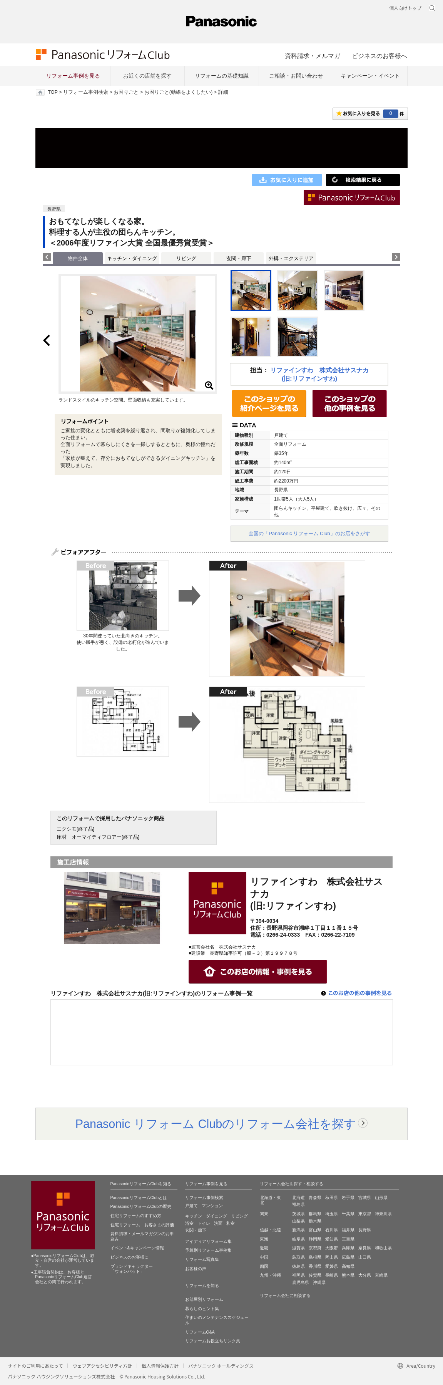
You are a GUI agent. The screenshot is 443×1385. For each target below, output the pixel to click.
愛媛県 (331, 1266)
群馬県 (315, 1213)
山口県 (364, 1257)
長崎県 (331, 1275)
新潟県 (298, 1229)
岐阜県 (298, 1239)
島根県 (315, 1257)
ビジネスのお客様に (129, 1257)
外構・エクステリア (291, 258)
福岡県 (298, 1275)
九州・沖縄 (270, 1275)
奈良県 (364, 1248)
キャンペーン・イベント (370, 76)
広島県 (348, 1257)
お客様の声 (195, 1268)
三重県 (348, 1239)
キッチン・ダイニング (132, 258)
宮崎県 (381, 1275)
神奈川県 (383, 1213)
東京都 (364, 1213)
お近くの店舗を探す (147, 76)
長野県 (364, 1229)
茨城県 (298, 1213)
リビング (186, 258)
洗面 (218, 1223)
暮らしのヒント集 (202, 1308)
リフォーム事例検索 (85, 92)
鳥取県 (298, 1257)
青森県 (315, 1197)
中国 (264, 1257)
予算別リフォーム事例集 (208, 1250)
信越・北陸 (270, 1229)
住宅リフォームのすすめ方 (135, 1215)
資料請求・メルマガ (312, 55)
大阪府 (331, 1248)
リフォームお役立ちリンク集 (212, 1341)
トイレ (203, 1223)
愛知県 (331, 1239)
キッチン (193, 1216)
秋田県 (331, 1197)
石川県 (331, 1229)
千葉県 (348, 1213)
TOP (52, 92)
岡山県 (331, 1257)
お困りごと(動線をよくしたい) (178, 92)
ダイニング (216, 1216)
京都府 (315, 1248)
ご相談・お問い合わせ (296, 76)
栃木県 (315, 1221)
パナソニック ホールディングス (221, 1365)
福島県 (298, 1204)
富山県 (315, 1229)
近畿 (264, 1248)
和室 (230, 1223)
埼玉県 (331, 1213)
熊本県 (348, 1275)
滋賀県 (298, 1248)
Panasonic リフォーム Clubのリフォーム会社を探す (215, 1123)
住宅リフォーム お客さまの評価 (142, 1224)
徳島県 (298, 1266)
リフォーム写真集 (202, 1259)
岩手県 (348, 1197)
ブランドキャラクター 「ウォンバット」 (131, 1269)
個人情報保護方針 (160, 1365)
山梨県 (298, 1221)
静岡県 (315, 1239)
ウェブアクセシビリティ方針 (102, 1365)
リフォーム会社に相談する (285, 1295)
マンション (212, 1205)
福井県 (348, 1229)
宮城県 (364, 1197)
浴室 (189, 1223)
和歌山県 (383, 1248)
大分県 (364, 1275)
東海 (264, 1239)
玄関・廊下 (238, 258)
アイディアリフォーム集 (208, 1241)
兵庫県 (348, 1248)
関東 (264, 1213)
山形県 (381, 1197)
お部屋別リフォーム (204, 1299)
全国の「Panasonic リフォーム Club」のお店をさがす (309, 533)
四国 (264, 1266)
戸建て (191, 1205)
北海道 (298, 1197)
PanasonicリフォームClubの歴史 (141, 1206)
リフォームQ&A (200, 1332)
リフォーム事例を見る (73, 76)
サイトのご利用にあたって (35, 1365)
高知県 (348, 1266)
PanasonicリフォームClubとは (138, 1197)
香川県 (315, 1266)
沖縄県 (319, 1282)
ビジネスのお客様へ (379, 55)
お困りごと (126, 92)
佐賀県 (315, 1275)
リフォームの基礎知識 (222, 76)
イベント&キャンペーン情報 (137, 1248)
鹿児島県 (300, 1282)
